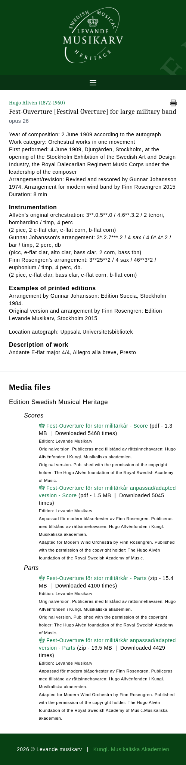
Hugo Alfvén (37, 103)
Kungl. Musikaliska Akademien (131, 749)
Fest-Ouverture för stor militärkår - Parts (96, 578)
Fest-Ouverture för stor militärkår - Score (97, 426)
